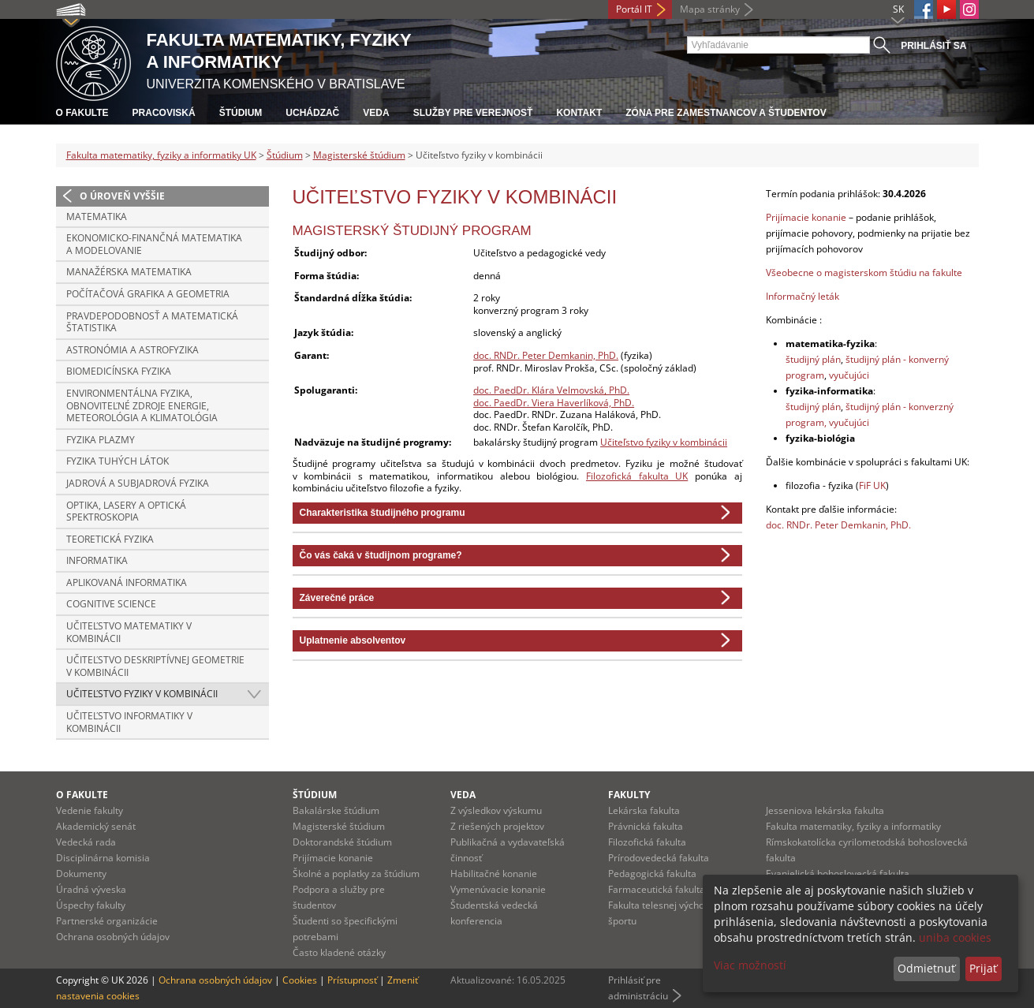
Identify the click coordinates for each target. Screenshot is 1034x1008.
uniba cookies (955, 937)
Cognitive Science (111, 603)
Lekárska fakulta (644, 810)
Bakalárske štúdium (336, 810)
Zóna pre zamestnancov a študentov (725, 112)
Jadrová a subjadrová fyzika (137, 483)
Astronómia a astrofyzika (132, 350)
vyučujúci (849, 375)
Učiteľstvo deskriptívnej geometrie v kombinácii (155, 666)
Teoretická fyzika (110, 539)
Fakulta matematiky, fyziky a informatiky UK (161, 155)
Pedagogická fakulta (652, 873)
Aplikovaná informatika (126, 582)
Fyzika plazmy (100, 439)
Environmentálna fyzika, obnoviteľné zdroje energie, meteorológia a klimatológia (142, 405)
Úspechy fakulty (90, 905)
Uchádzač (312, 112)
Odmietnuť (926, 968)
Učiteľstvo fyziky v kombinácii (142, 693)
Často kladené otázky (339, 952)
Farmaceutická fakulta (656, 889)
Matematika (96, 216)
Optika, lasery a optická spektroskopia (126, 511)
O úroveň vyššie (122, 196)
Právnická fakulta (645, 826)
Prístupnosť (352, 980)
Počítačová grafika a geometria (148, 294)
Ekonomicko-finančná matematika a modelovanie (154, 244)
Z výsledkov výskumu (496, 810)
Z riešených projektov (497, 826)
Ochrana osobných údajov (113, 936)
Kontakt (579, 112)
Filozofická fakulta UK (637, 476)
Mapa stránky (710, 9)
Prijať (983, 968)
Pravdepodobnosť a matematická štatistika (152, 322)
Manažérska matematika (129, 271)
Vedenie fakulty (89, 810)
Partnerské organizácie (107, 921)
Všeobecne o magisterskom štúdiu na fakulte (864, 272)
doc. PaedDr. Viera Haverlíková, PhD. (553, 402)
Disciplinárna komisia (103, 857)
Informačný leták (802, 296)
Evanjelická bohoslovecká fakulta (837, 873)
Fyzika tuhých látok (117, 461)
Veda (376, 112)
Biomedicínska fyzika (118, 371)
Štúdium (241, 112)
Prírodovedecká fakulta (658, 857)
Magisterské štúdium (359, 155)
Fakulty (629, 794)
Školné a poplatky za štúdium (356, 873)
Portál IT (634, 9)
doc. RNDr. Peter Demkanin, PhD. (545, 355)
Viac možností (750, 965)
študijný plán (813, 359)
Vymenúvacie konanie (498, 889)
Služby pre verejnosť (473, 112)
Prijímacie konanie (806, 217)
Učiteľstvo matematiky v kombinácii (129, 632)
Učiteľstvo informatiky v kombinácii (129, 722)
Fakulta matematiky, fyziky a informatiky (853, 826)
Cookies (299, 980)
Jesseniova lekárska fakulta (825, 810)
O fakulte (82, 112)
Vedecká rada (86, 842)
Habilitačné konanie (493, 873)
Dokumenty (81, 873)
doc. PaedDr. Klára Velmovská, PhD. (551, 390)
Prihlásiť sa (933, 45)
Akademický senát (96, 826)
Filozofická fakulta (647, 842)
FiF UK (872, 485)
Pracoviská (164, 112)
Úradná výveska (91, 889)
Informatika (97, 560)
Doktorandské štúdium (342, 842)
